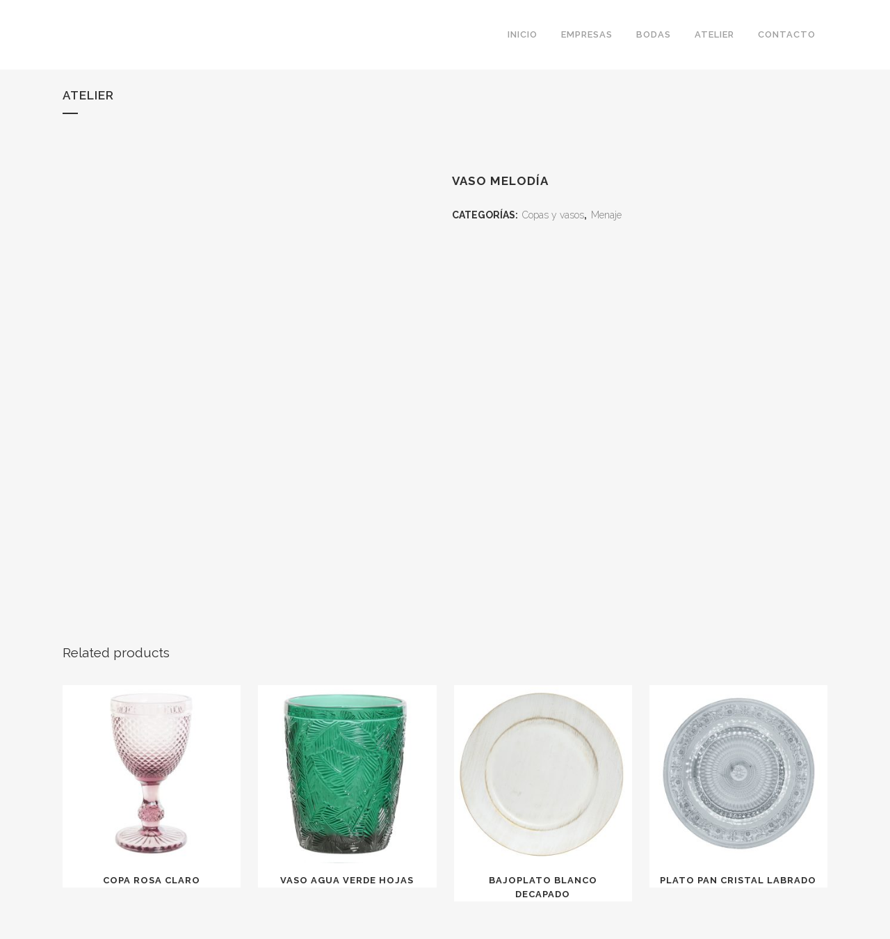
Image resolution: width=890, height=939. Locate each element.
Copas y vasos (553, 214)
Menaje (606, 214)
